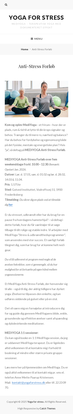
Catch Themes (47, 408)
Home (25, 49)
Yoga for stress (36, 17)
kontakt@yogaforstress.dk (29, 382)
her (11, 204)
